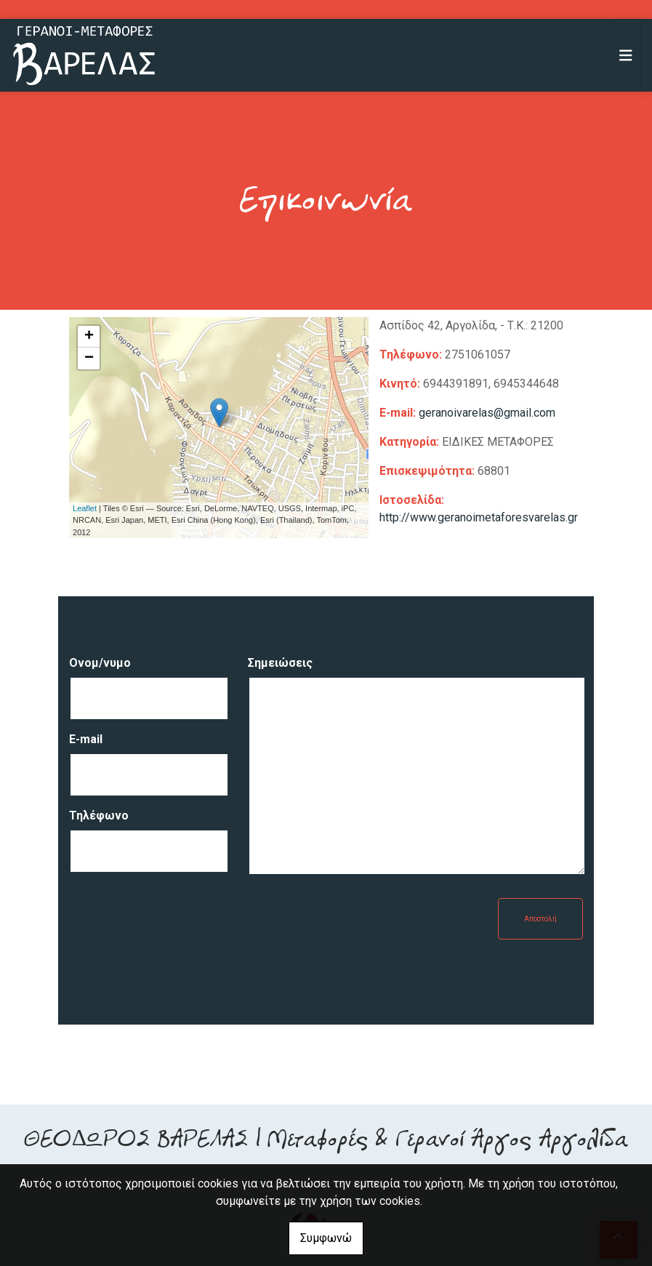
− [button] (89, 358)
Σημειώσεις (280, 663)
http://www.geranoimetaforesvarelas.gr (478, 517)
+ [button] (89, 337)
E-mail (85, 739)
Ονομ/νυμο (100, 663)
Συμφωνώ (326, 1238)
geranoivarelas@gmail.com (487, 413)
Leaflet (85, 508)
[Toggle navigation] (626, 55)
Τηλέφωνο (99, 815)
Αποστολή (540, 919)
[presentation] (179, 926)
